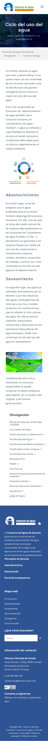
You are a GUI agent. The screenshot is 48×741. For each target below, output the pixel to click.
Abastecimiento (12, 603)
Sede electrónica (13, 565)
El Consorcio (10, 598)
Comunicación (11, 623)
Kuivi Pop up (16, 468)
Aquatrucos (16, 490)
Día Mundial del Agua (21, 439)
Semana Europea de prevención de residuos (27, 475)
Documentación (12, 613)
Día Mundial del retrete (21, 454)
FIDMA (13, 463)
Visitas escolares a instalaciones (26, 434)
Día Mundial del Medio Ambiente (26, 444)
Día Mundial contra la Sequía (24, 449)
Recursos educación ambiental (25, 486)
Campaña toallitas (19, 481)
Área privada (11, 571)
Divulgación (10, 618)
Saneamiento (11, 608)
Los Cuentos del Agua (20, 429)
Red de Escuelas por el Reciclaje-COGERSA (26, 423)
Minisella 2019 (17, 458)
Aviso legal (24, 733)
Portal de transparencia (17, 577)
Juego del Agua (17, 495)
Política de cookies (29, 736)
